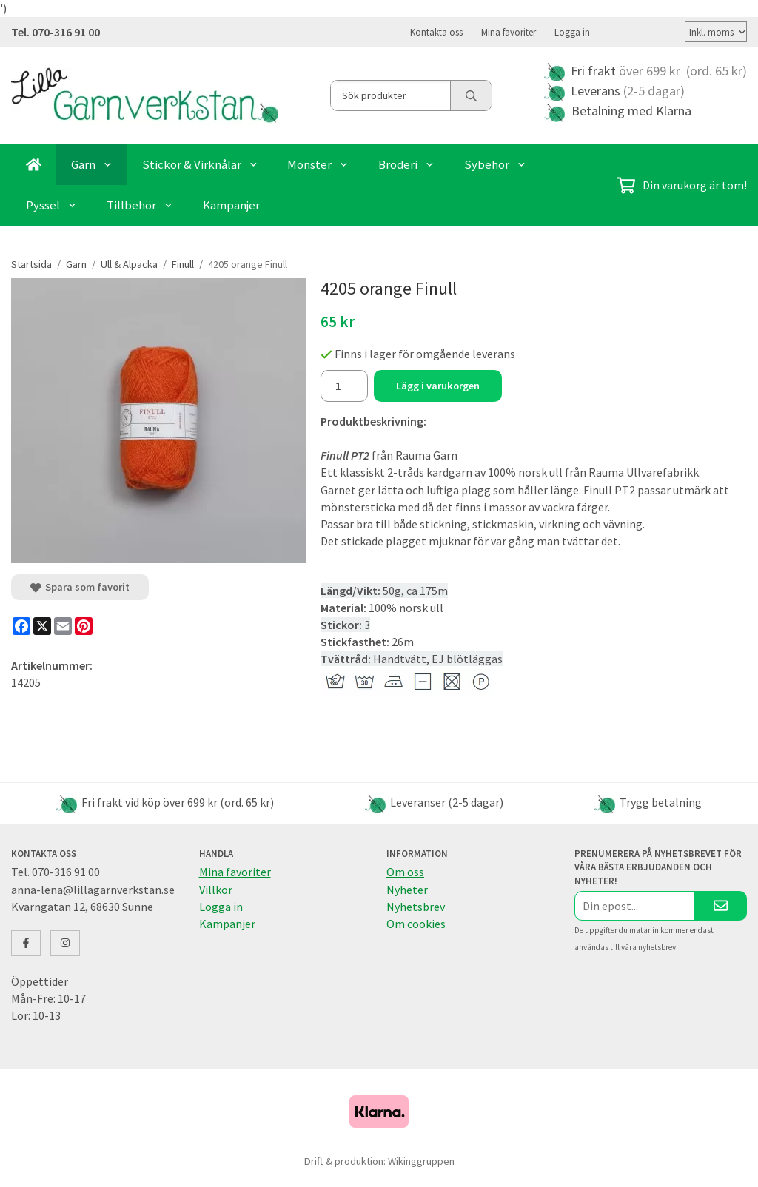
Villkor (215, 888)
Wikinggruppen (421, 1160)
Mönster (318, 163)
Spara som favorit (80, 586)
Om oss (405, 871)
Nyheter (407, 888)
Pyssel (51, 204)
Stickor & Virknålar (200, 163)
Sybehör (495, 163)
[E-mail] (63, 625)
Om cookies (416, 922)
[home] (33, 164)
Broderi (406, 163)
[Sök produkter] (390, 95)
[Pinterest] (83, 625)
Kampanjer (231, 204)
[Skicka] (720, 904)
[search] (471, 95)
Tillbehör (140, 204)
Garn (92, 163)
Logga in (572, 31)
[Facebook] (21, 625)
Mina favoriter (508, 31)
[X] (42, 625)
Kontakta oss (436, 31)
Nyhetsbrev (415, 905)
